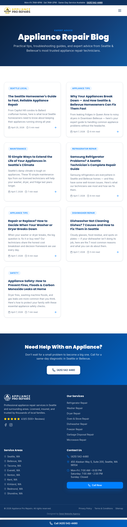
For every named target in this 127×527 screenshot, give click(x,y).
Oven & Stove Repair (78, 418)
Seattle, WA (12, 456)
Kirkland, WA (12, 484)
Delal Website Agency (69, 513)
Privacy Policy (85, 508)
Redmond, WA (13, 488)
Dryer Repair (74, 413)
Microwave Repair (76, 439)
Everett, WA (12, 470)
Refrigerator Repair (77, 402)
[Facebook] (5, 425)
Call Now (95, 485)
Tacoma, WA (12, 465)
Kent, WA (10, 479)
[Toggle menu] (119, 10)
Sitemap (119, 508)
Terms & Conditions (103, 508)
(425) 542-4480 (95, 2)
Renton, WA (12, 475)
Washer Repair (75, 408)
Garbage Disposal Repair (80, 434)
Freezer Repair (75, 429)
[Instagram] (11, 425)
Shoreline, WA (13, 493)
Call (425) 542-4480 (63, 523)
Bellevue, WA (13, 461)
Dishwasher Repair (77, 424)
